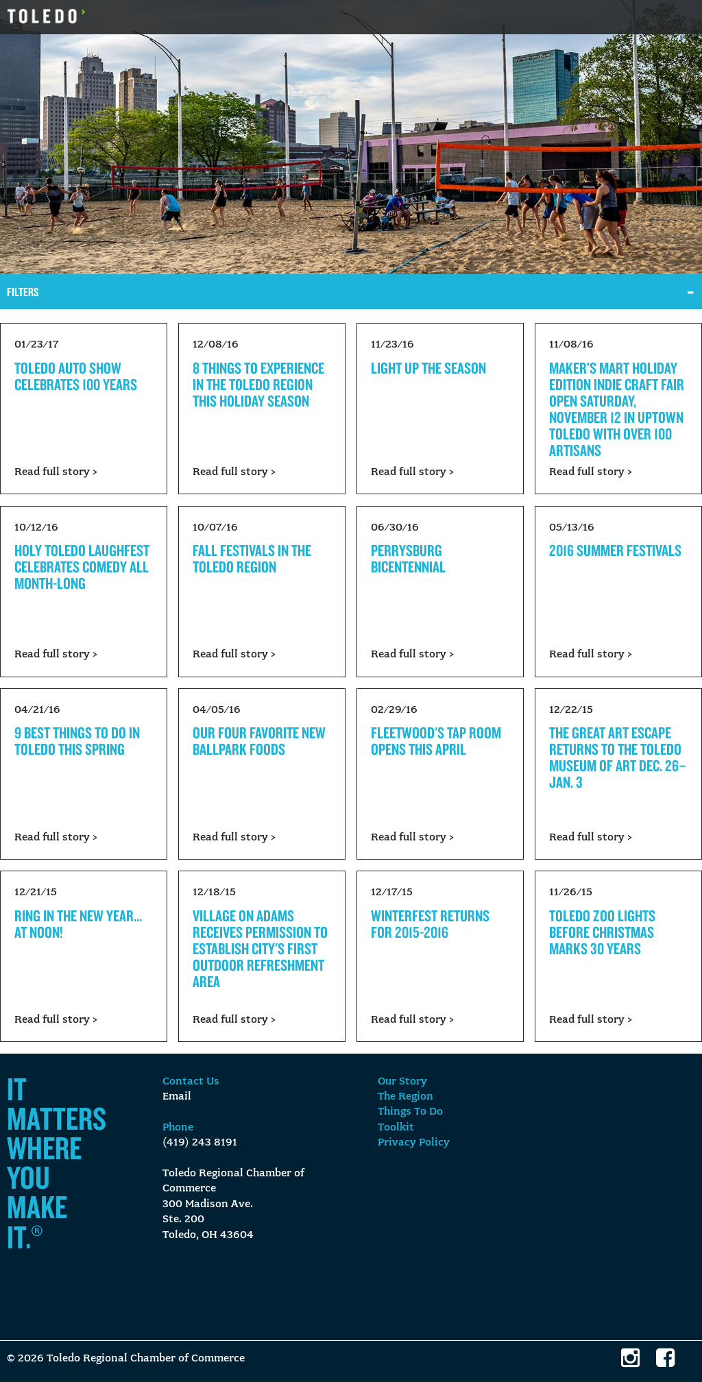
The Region (405, 1096)
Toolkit (396, 1127)
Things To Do (410, 1111)
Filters (23, 291)
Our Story (402, 1081)
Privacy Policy (414, 1142)
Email (176, 1096)
